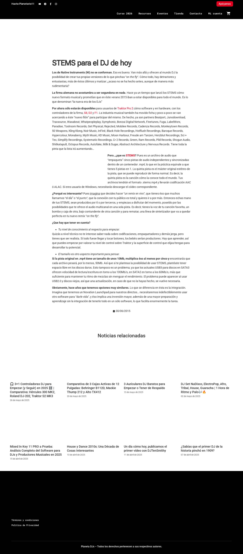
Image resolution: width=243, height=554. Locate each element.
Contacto (196, 13)
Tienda (178, 13)
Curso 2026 (124, 13)
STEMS (130, 155)
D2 (90, 112)
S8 (85, 112)
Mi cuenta (215, 13)
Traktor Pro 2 (125, 108)
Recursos (145, 13)
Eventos (162, 13)
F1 (96, 112)
